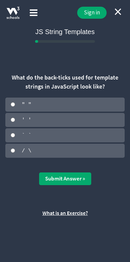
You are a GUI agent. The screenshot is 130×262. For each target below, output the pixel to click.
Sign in (92, 12)
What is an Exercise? (65, 212)
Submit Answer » (65, 177)
